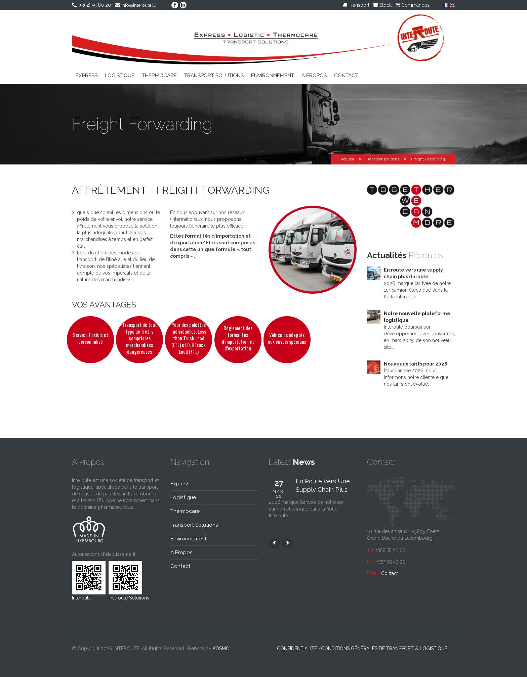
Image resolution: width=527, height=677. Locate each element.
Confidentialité (297, 648)
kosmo (221, 648)
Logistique (119, 75)
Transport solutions (214, 75)
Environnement (272, 75)
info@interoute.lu (139, 5)
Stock (382, 5)
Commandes (413, 5)
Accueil (347, 159)
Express (86, 75)
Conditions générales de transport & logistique (384, 648)
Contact (346, 75)
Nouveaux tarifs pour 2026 (415, 364)
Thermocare (159, 75)
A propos (314, 75)
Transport (355, 5)
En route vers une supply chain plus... (323, 485)
